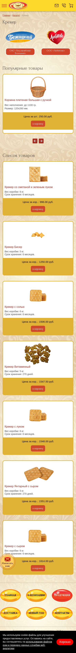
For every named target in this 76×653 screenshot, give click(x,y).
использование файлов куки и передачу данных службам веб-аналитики (27, 645)
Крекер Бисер (13, 246)
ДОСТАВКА (10, 613)
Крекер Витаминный (17, 366)
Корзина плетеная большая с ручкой (28, 100)
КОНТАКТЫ (62, 613)
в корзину (38, 123)
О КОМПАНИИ (36, 595)
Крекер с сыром (15, 546)
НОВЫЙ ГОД (36, 613)
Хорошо (65, 642)
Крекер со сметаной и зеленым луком (29, 187)
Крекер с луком (14, 426)
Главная (6, 15)
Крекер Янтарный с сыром (21, 486)
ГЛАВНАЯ (10, 595)
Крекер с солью (14, 306)
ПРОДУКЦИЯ (62, 595)
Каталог (16, 15)
